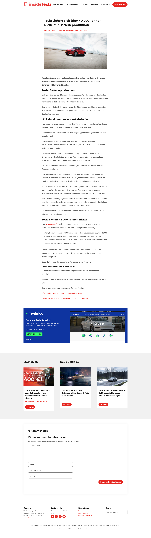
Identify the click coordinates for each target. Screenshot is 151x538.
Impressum (81, 511)
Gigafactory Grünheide (90, 4)
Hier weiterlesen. (28, 518)
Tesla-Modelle (58, 4)
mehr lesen (30, 407)
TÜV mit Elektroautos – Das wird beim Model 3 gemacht (63, 293)
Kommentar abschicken (110, 482)
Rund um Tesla (72, 4)
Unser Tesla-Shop (120, 4)
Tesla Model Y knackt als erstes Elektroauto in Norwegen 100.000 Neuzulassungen (112, 393)
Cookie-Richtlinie (83, 513)
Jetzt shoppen (34, 334)
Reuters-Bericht (51, 224)
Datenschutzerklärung (85, 515)
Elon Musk (104, 4)
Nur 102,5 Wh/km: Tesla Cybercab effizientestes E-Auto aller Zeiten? (75, 393)
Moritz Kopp (53, 30)
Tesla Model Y (104, 399)
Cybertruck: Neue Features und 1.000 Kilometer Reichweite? (65, 298)
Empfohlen (29, 401)
